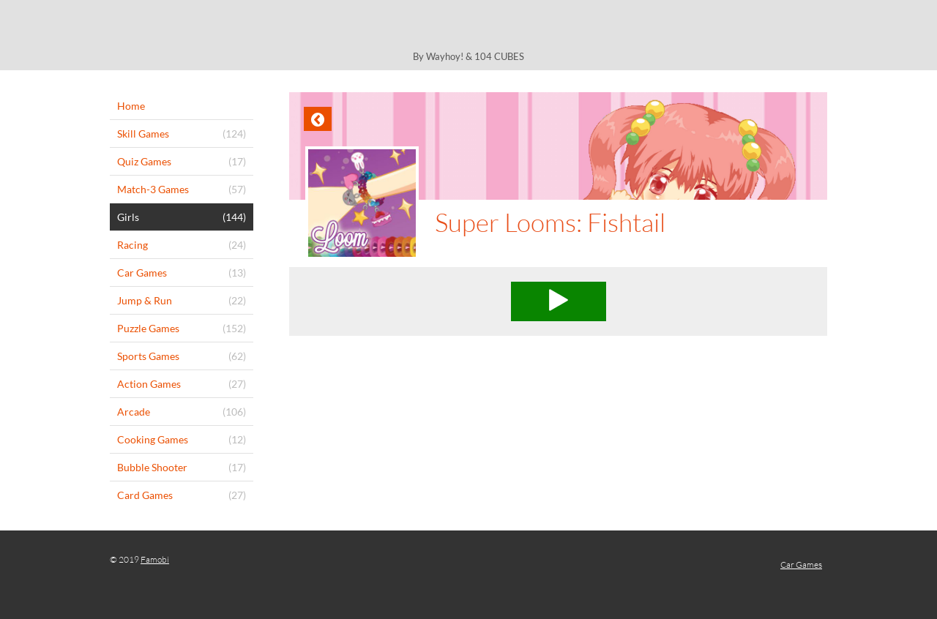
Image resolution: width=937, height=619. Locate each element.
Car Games (801, 564)
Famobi (155, 559)
